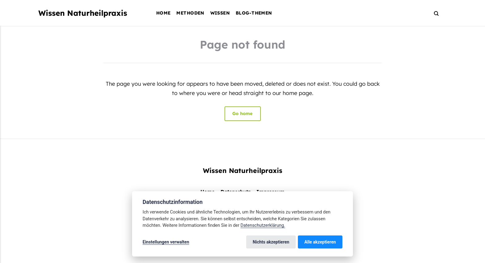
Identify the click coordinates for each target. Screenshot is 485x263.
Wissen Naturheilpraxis (82, 13)
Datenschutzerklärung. (262, 225)
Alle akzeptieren (320, 241)
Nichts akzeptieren (271, 241)
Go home (242, 113)
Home (163, 13)
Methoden (190, 13)
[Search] (433, 13)
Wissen (220, 13)
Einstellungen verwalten (166, 241)
